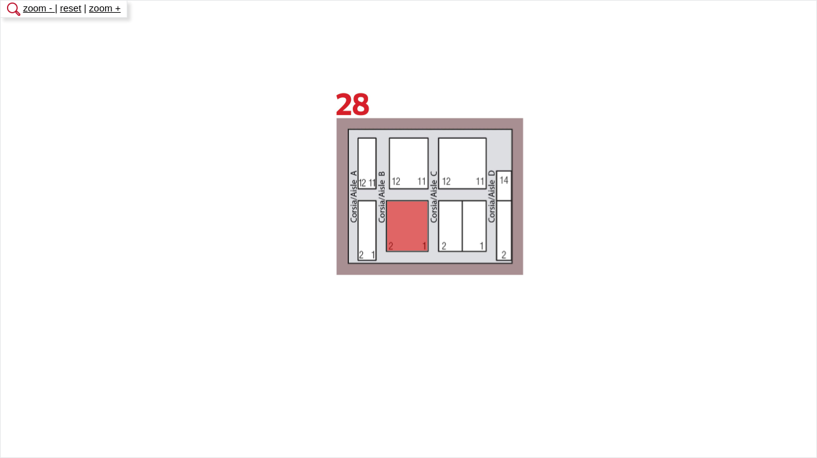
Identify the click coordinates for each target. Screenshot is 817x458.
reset (70, 8)
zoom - (39, 8)
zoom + (105, 8)
